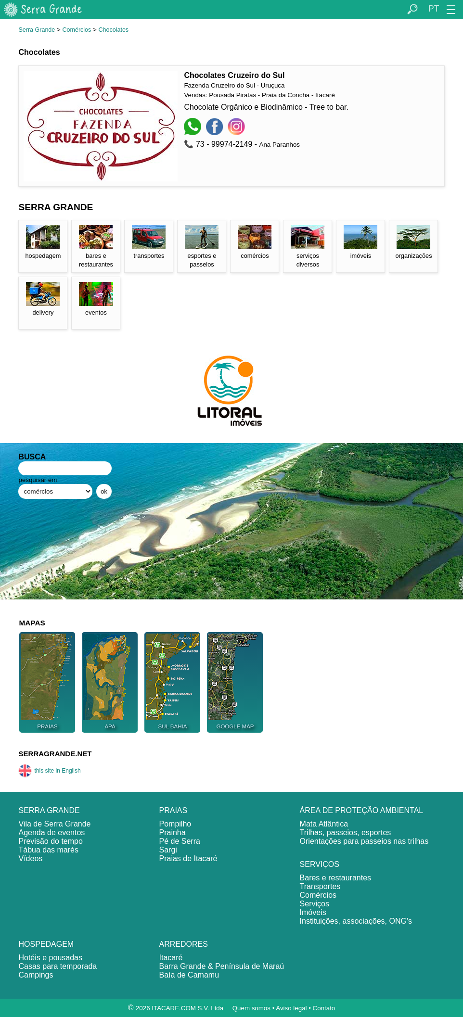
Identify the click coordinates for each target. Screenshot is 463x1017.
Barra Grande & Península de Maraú (221, 966)
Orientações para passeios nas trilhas (364, 841)
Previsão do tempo (50, 841)
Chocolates (114, 29)
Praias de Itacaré (188, 858)
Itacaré (171, 957)
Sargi (168, 850)
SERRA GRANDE (48, 810)
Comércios (77, 29)
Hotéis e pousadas (50, 957)
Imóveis (313, 912)
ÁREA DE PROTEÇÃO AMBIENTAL (362, 810)
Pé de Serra (179, 841)
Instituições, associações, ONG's (356, 921)
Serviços (314, 904)
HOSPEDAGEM (46, 944)
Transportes (320, 886)
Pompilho (175, 824)
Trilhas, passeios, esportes (345, 832)
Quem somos (251, 1008)
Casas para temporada (57, 966)
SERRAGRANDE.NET (54, 754)
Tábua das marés (48, 850)
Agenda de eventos (51, 832)
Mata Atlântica (324, 824)
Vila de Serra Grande (54, 824)
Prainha (172, 832)
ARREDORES (183, 944)
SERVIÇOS (319, 864)
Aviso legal (291, 1008)
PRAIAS (173, 810)
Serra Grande (36, 29)
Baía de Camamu (189, 975)
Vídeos (30, 858)
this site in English (49, 770)
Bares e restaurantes (336, 878)
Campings (35, 975)
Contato (324, 1008)
